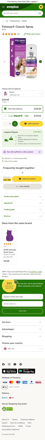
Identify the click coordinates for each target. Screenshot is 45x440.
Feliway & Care (15, 21)
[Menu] (3, 7)
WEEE (20, 426)
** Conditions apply (35, 272)
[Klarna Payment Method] (38, 382)
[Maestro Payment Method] (18, 382)
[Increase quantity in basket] (15, 124)
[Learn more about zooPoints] (39, 152)
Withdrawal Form (8, 426)
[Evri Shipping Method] (5, 398)
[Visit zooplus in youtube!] (14, 364)
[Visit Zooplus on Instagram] (9, 364)
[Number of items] (10, 124)
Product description (22, 196)
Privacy (28, 426)
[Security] (7, 409)
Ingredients (22, 203)
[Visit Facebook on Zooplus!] (3, 364)
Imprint (4, 423)
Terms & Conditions (17, 423)
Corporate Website (28, 419)
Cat (7, 21)
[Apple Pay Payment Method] (5, 387)
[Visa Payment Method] (5, 382)
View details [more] (22, 186)
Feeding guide (22, 209)
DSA (29, 423)
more (25, 158)
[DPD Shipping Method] (11, 398)
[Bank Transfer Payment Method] (14, 387)
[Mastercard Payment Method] (11, 382)
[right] (40, 61)
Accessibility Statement (10, 429)
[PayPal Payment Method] (32, 382)
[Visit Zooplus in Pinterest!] (20, 364)
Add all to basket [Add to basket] (29, 179)
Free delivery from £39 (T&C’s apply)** (22, 1)
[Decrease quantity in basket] (5, 124)
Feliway (24, 21)
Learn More (37, 132)
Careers (15, 419)
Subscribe (22, 311)
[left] (4, 61)
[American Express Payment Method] (25, 382)
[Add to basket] (31, 124)
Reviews (22, 216)
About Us (5, 419)
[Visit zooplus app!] (9, 373)
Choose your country (12, 343)
